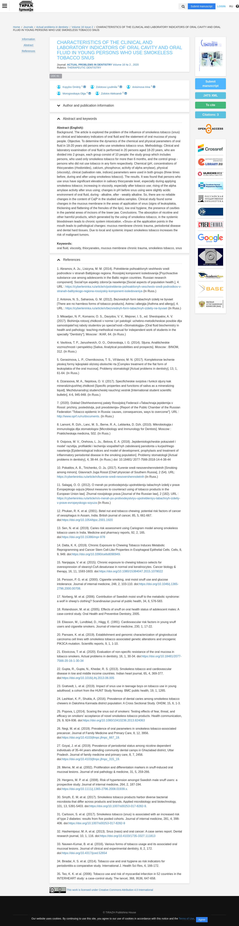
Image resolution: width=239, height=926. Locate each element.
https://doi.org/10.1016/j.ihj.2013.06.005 (88, 678)
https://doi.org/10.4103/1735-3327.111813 (127, 835)
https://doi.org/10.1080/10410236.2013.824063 (114, 720)
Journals (28, 27)
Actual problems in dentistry (52, 27)
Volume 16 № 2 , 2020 (126, 64)
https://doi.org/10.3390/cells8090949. (96, 554)
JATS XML (210, 95)
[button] (4, 6)
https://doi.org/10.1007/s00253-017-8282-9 (96, 823)
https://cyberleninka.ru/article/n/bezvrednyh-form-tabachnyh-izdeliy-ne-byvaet (116, 308)
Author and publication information (85, 105)
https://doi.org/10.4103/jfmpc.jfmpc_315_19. (91, 759)
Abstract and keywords (77, 119)
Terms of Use (186, 918)
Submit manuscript (201, 6)
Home (16, 27)
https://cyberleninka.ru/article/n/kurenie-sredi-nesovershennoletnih (100, 476)
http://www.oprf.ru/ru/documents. (78, 416)
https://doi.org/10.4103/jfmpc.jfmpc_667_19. (91, 737)
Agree (201, 919)
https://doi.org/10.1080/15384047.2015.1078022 (131, 571)
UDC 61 (56, 76)
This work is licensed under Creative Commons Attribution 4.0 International (110, 889)
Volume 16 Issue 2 (83, 27)
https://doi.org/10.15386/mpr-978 (83, 537)
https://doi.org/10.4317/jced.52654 (84, 853)
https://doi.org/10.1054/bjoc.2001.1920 (87, 520)
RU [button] (231, 6)
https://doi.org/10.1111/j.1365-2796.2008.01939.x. (95, 789)
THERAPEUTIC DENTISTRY (84, 67)
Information (28, 39)
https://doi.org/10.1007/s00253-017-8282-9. (118, 806)
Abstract (28, 45)
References (28, 51)
